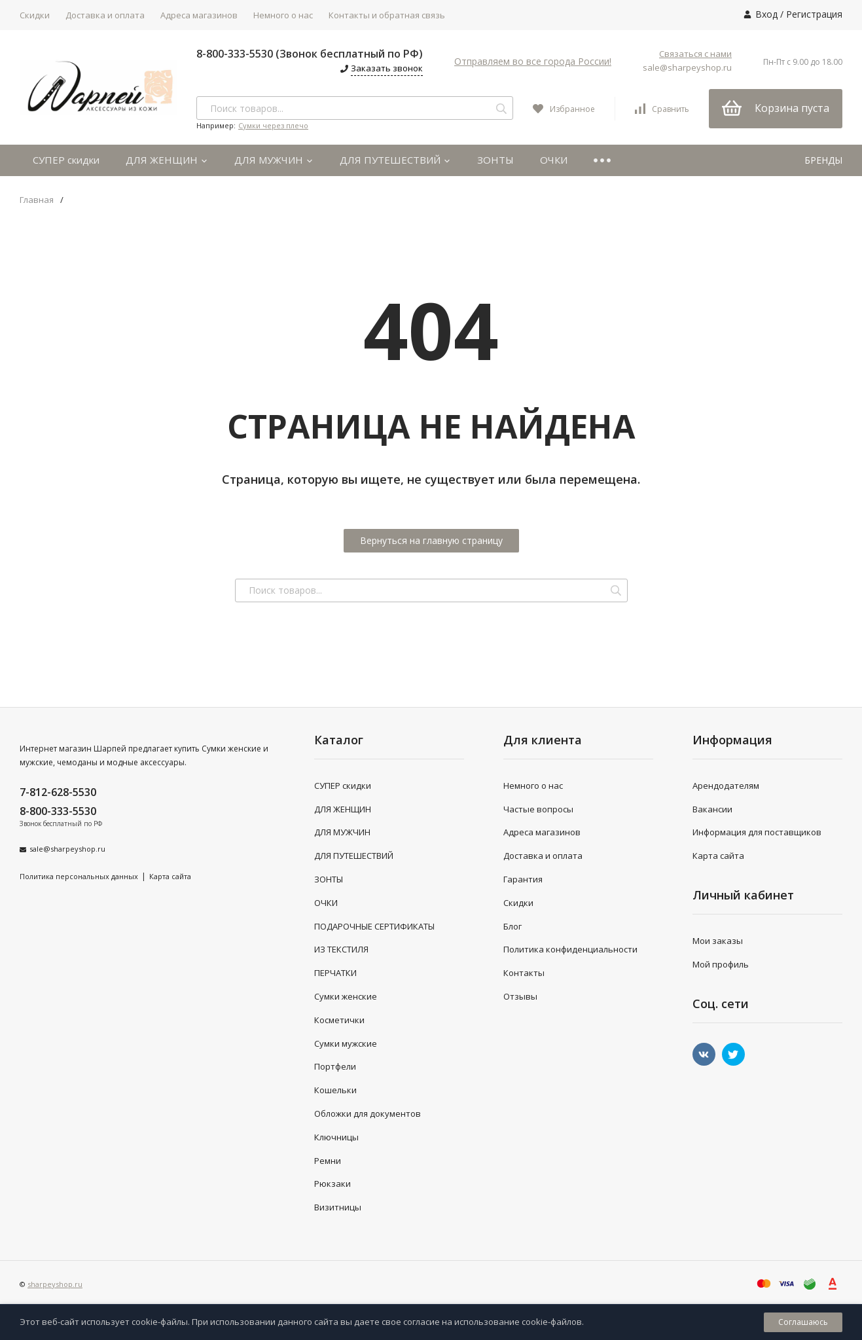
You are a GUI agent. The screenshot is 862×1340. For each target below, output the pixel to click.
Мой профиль (720, 964)
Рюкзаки (332, 1183)
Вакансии (712, 809)
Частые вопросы (538, 809)
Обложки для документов (367, 1113)
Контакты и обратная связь (387, 15)
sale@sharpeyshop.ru (687, 67)
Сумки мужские (345, 1043)
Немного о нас (283, 15)
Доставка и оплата (105, 15)
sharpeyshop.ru (54, 1284)
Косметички (339, 1020)
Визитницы (337, 1207)
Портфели (335, 1066)
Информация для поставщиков (756, 832)
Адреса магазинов (199, 15)
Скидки (35, 15)
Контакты (524, 973)
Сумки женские (345, 996)
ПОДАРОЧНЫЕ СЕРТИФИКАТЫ (374, 926)
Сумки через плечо (273, 125)
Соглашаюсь (803, 1322)
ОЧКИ (553, 159)
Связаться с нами (695, 54)
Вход (766, 14)
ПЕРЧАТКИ (335, 973)
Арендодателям (725, 785)
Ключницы (336, 1137)
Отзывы (520, 996)
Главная (37, 200)
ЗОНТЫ (495, 159)
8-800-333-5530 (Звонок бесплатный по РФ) (309, 53)
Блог (512, 926)
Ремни (327, 1161)
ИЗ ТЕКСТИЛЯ (341, 949)
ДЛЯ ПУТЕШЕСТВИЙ (395, 159)
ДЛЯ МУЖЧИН (274, 159)
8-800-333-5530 (58, 811)
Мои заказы (717, 941)
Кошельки (335, 1090)
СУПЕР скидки (66, 159)
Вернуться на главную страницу (431, 540)
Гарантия (523, 879)
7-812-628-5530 (58, 792)
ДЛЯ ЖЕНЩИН (167, 159)
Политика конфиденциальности (570, 949)
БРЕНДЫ (823, 160)
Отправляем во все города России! (532, 61)
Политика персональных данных (79, 876)
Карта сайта (170, 876)
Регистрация (814, 14)
